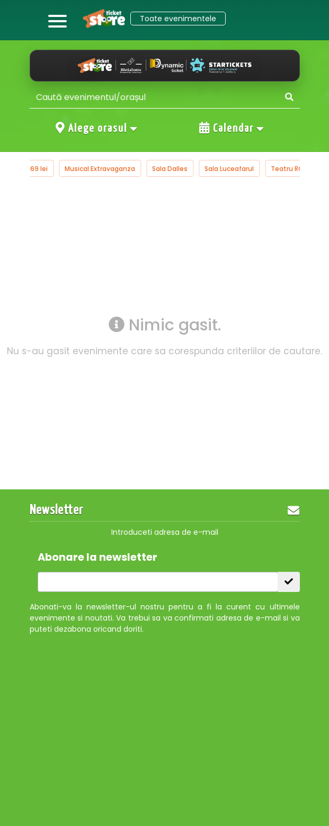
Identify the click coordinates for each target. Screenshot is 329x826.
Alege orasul (97, 128)
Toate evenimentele (178, 18)
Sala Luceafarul (229, 168)
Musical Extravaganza (100, 168)
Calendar (232, 128)
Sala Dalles (170, 168)
